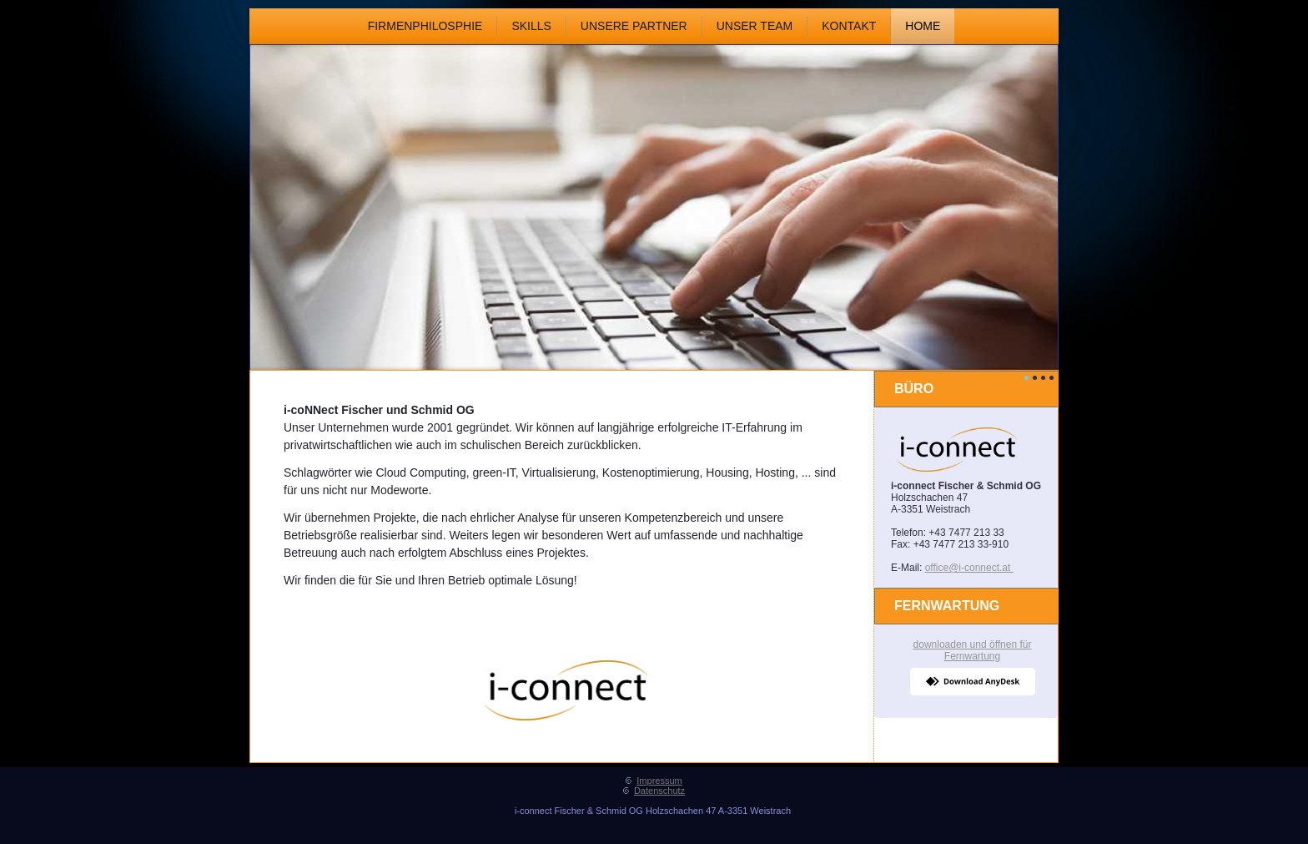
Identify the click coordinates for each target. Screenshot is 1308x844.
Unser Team (755, 26)
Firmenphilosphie (425, 26)
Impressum (659, 781)
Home (922, 26)
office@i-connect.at (969, 568)
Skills (531, 26)
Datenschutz (659, 791)
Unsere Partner (634, 26)
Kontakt (849, 26)
